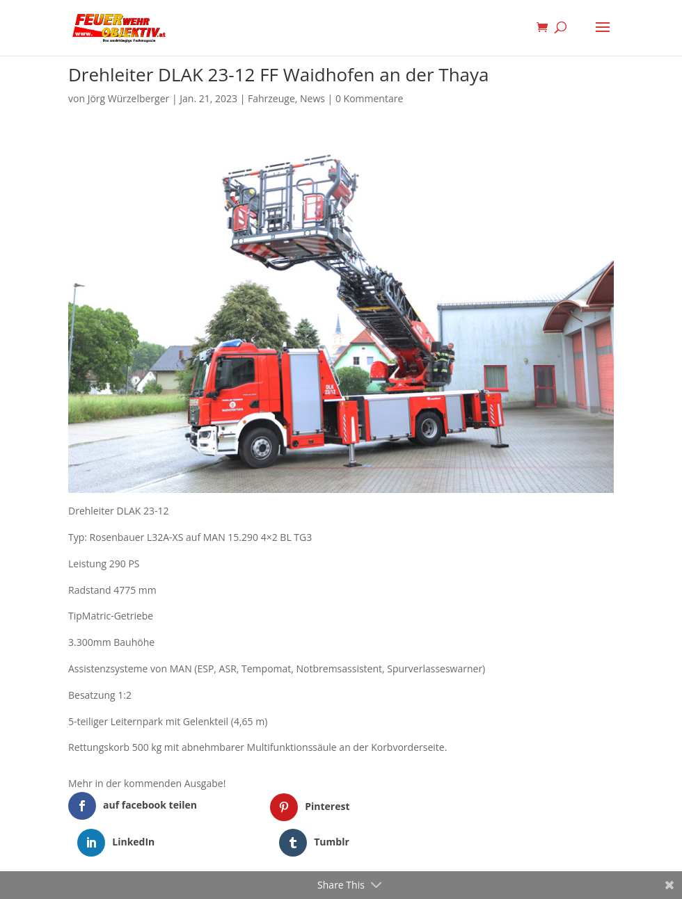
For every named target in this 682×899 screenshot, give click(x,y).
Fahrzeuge (271, 98)
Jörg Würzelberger (129, 98)
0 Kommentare (369, 98)
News (312, 98)
